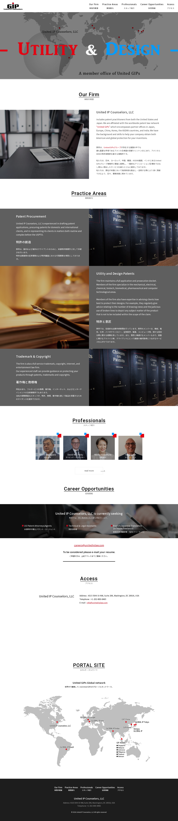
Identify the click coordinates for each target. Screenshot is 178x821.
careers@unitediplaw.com (89, 545)
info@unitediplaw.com (97, 602)
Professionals (129, 6)
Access (170, 6)
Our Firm (94, 6)
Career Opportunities (152, 6)
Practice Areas (110, 6)
